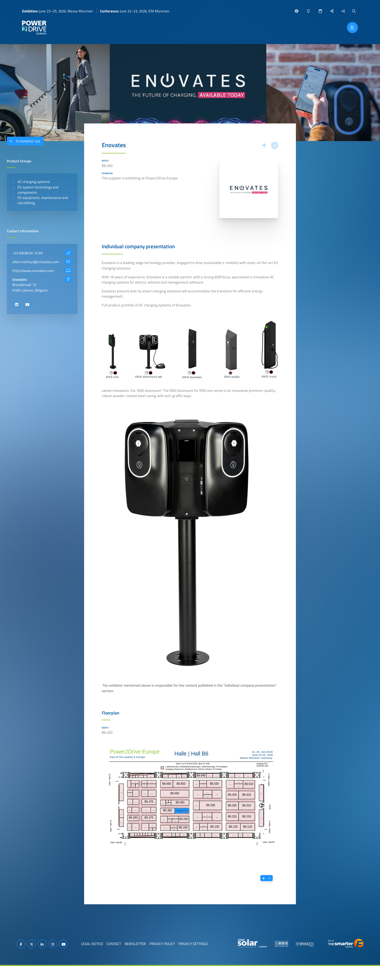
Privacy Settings (193, 943)
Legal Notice (92, 943)
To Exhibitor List (23, 141)
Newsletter (135, 943)
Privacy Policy (162, 943)
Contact (113, 943)
